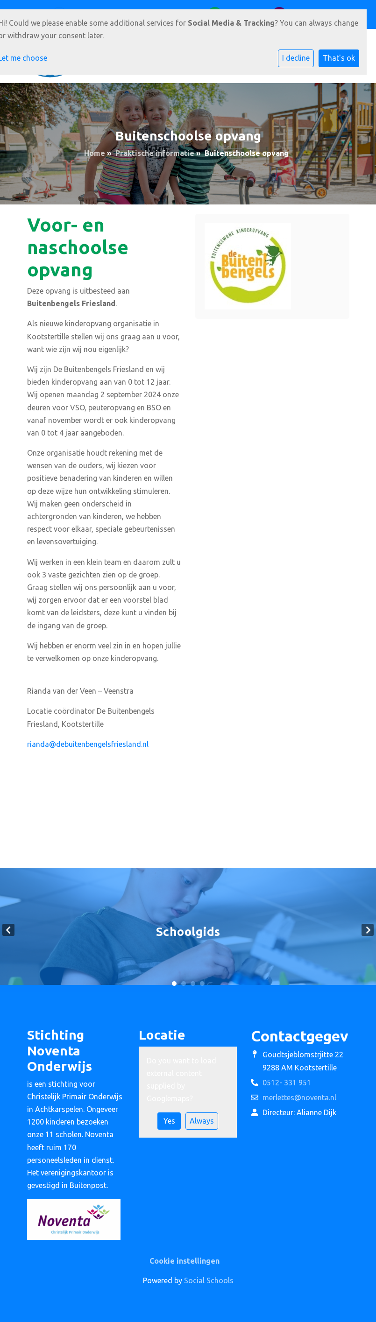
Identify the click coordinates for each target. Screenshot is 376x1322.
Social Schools (209, 1280)
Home (94, 153)
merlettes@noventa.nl (299, 1097)
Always (202, 1121)
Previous (8, 930)
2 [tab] (183, 983)
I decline (296, 58)
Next (368, 930)
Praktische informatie (154, 153)
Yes (169, 1121)
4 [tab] (202, 983)
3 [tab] (193, 983)
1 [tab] (174, 983)
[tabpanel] (188, 930)
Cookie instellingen (184, 1261)
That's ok (339, 58)
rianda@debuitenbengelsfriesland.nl (88, 744)
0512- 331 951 (286, 1082)
